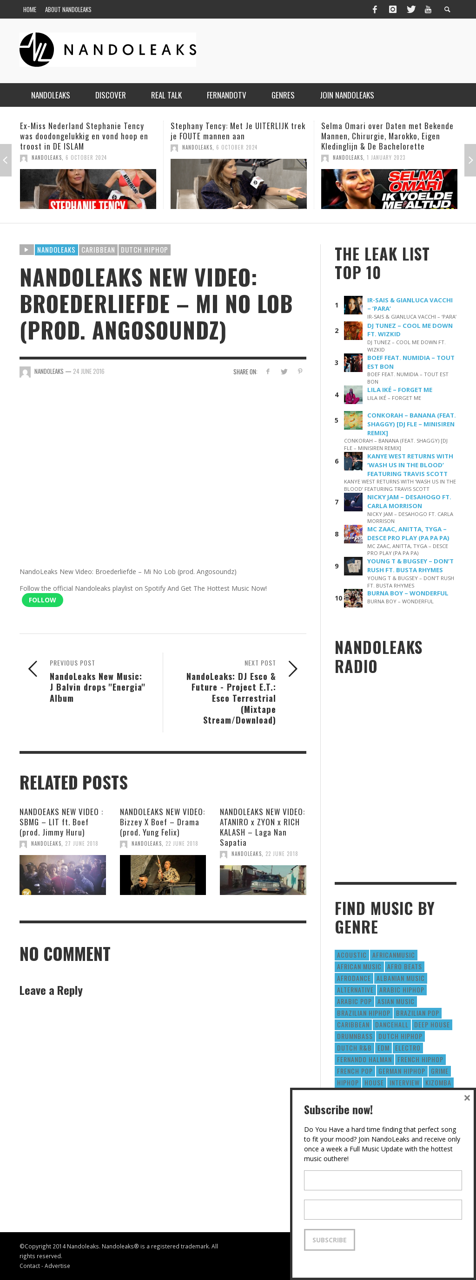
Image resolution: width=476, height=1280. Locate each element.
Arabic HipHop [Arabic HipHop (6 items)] (401, 989)
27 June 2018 (82, 843)
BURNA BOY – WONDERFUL (408, 593)
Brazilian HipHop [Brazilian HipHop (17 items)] (363, 1013)
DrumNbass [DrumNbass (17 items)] (355, 1036)
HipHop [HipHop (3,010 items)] (348, 1082)
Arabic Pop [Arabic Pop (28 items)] (354, 1001)
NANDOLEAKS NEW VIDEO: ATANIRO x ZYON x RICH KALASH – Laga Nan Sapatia (262, 827)
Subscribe (329, 1239)
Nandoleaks (56, 249)
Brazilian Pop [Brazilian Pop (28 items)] (417, 1013)
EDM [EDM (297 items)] (383, 1047)
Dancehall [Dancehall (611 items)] (392, 1024)
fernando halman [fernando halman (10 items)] (364, 1059)
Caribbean (98, 249)
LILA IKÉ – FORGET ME (399, 389)
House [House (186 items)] (374, 1082)
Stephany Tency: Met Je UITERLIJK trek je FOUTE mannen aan (238, 131)
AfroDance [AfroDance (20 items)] (354, 978)
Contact (30, 1265)
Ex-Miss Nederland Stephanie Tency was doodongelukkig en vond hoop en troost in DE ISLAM (84, 136)
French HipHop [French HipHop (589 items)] (420, 1059)
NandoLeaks (47, 157)
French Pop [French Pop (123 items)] (355, 1071)
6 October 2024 (86, 157)
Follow (42, 599)
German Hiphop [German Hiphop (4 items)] (401, 1071)
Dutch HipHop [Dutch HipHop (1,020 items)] (400, 1036)
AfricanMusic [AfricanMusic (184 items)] (393, 955)
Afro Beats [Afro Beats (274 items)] (404, 966)
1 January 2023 (386, 157)
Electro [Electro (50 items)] (408, 1047)
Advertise (57, 1265)
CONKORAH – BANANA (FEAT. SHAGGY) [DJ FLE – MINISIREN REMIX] (411, 424)
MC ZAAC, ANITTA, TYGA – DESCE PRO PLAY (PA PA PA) (408, 533)
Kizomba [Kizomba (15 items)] (438, 1082)
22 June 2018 (181, 843)
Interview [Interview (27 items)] (405, 1082)
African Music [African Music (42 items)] (359, 966)
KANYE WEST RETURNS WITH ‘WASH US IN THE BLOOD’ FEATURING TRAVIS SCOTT (410, 465)
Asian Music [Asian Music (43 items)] (396, 1001)
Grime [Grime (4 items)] (440, 1071)
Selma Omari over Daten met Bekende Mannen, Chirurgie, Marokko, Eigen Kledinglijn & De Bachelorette (387, 136)
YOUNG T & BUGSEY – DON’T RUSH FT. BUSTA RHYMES (410, 565)
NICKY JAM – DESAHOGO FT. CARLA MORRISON (409, 501)
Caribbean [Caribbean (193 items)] (353, 1024)
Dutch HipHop (144, 249)
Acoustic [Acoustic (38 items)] (352, 955)
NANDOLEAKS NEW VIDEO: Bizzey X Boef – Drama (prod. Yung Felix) (162, 822)
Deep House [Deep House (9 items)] (432, 1024)
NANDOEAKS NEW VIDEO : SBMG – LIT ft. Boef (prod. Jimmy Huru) (61, 822)
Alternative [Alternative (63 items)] (355, 989)
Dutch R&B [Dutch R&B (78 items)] (354, 1047)
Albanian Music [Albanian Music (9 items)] (401, 978)
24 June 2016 (89, 371)
